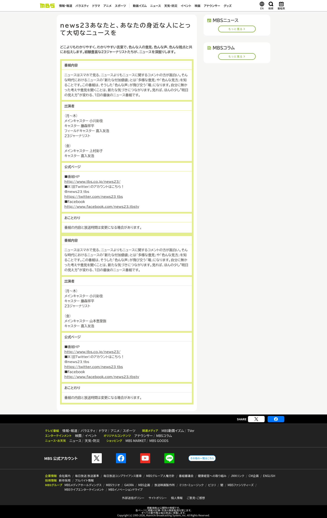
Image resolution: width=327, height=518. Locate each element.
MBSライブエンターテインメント (84, 489)
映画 (197, 6)
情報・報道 (65, 6)
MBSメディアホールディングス (83, 485)
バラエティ (82, 6)
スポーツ (120, 6)
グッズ (228, 6)
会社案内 (65, 476)
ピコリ (212, 485)
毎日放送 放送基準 (87, 476)
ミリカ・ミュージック (191, 485)
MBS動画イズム (172, 430)
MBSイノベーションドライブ (125, 489)
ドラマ (96, 6)
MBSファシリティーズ (241, 485)
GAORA (129, 485)
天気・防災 (170, 6)
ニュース (155, 6)
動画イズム (140, 6)
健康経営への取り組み (212, 476)
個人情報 (177, 498)
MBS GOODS (159, 440)
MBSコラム (164, 435)
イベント (186, 6)
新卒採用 (65, 480)
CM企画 (254, 476)
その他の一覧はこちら (202, 458)
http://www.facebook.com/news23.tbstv (101, 206)
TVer (190, 430)
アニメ (107, 6)
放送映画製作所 (164, 485)
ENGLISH (269, 476)
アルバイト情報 (84, 480)
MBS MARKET (135, 440)
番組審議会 (186, 476)
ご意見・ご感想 (196, 498)
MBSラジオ (113, 485)
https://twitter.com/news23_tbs (93, 196)
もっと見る (236, 29)
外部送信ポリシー (133, 498)
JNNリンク (237, 476)
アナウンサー (212, 6)
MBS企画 (144, 485)
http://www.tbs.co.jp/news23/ (92, 181)
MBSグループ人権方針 (160, 476)
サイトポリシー (157, 498)
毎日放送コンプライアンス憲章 (122, 476)
